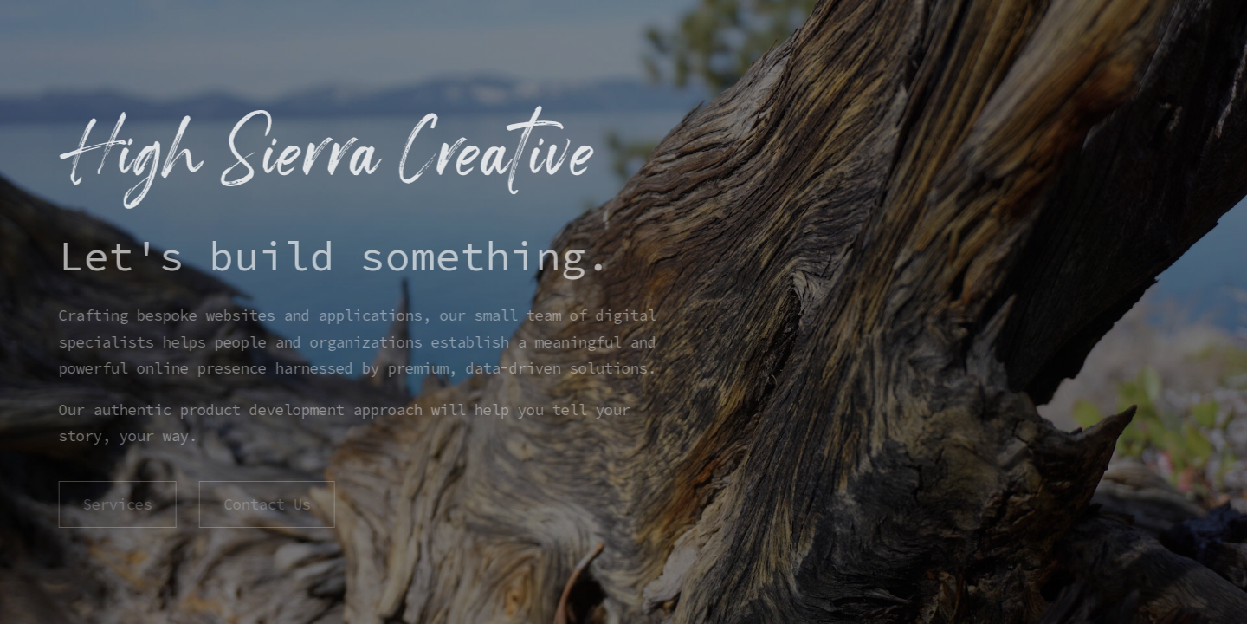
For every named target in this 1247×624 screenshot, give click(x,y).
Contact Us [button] (266, 504)
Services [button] (117, 504)
